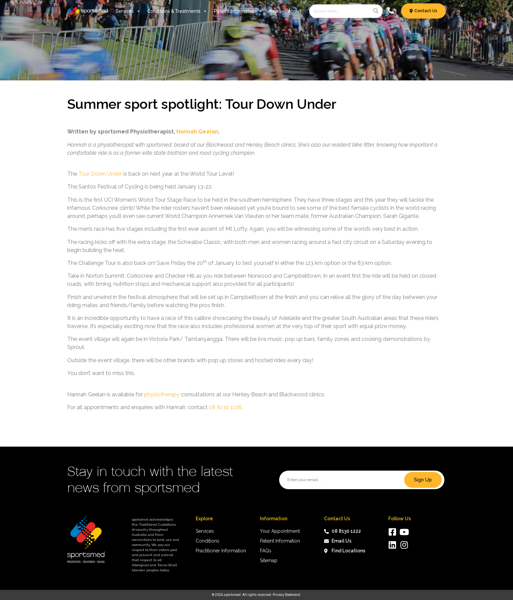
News (275, 11)
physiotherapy (162, 394)
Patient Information (238, 11)
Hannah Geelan (197, 131)
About (294, 11)
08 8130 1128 (225, 407)
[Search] (376, 11)
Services (128, 11)
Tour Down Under (100, 174)
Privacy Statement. (287, 595)
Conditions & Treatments (177, 11)
